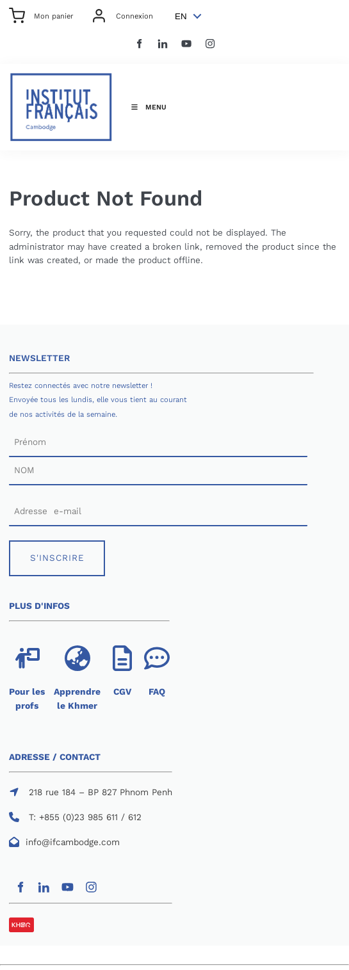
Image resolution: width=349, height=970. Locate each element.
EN (181, 16)
